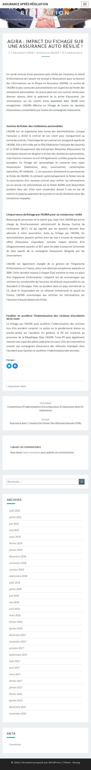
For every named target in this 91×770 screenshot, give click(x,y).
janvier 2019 (15, 549)
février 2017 (15, 680)
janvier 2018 (15, 628)
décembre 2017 (17, 635)
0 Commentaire (72, 52)
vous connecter (31, 452)
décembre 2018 (17, 556)
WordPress (55, 762)
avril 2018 (14, 608)
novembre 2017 (17, 641)
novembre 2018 (17, 563)
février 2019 (15, 543)
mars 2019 (15, 536)
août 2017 (14, 661)
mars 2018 (15, 615)
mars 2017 (15, 674)
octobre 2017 (16, 648)
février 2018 (15, 621)
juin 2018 (14, 595)
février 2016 (15, 694)
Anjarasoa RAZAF (48, 52)
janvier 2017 (15, 687)
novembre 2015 (17, 713)
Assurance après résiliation (25, 4)
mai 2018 (14, 602)
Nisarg (76, 762)
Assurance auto (17, 386)
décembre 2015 (17, 707)
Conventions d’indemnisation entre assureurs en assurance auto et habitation (45, 407)
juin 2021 (14, 523)
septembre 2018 (18, 576)
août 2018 (14, 582)
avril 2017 (14, 667)
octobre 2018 (16, 569)
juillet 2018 (15, 589)
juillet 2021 (15, 517)
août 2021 (14, 510)
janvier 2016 (15, 700)
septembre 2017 (18, 654)
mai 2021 (14, 530)
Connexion (15, 744)
